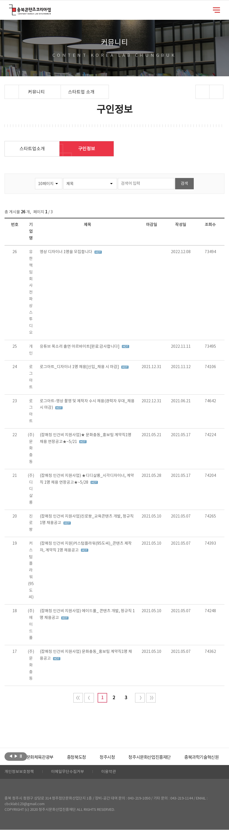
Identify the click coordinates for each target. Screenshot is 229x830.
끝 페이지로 (151, 698)
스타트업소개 (32, 148)
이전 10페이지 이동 (89, 698)
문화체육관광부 (48, 757)
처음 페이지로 (78, 698)
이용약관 (108, 772)
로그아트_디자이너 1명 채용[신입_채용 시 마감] (80, 367)
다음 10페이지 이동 (140, 698)
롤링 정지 (21, 756)
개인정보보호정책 (19, 772)
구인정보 (86, 148)
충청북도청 (86, 757)
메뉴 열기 (216, 9)
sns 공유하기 (202, 91)
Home (6, 88)
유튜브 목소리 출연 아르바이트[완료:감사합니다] (80, 346)
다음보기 (16, 756)
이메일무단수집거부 (67, 772)
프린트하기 (216, 91)
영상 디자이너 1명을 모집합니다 (66, 252)
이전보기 (11, 756)
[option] (48, 757)
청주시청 (119, 757)
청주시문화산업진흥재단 (163, 757)
